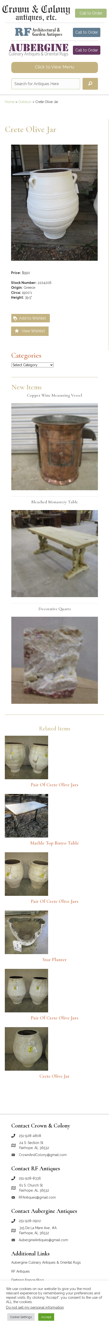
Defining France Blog (27, 1280)
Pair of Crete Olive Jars (54, 785)
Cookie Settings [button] (21, 1317)
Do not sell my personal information (35, 1307)
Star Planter (55, 960)
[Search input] (45, 83)
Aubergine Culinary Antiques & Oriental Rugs (46, 1262)
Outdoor (25, 102)
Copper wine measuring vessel (54, 395)
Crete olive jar (54, 1076)
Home (9, 102)
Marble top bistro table (54, 843)
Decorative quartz (54, 608)
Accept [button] (46, 1317)
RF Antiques (20, 1271)
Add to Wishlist (29, 318)
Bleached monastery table (54, 501)
